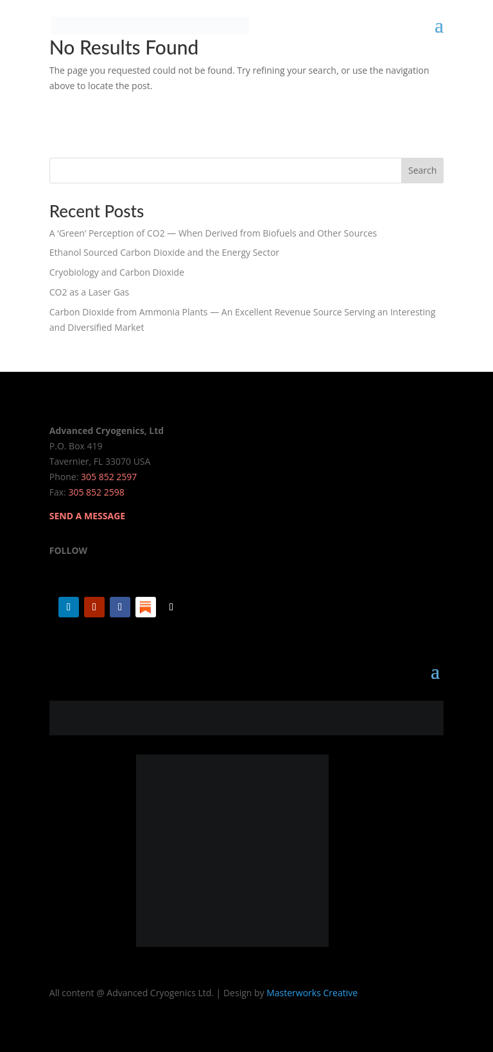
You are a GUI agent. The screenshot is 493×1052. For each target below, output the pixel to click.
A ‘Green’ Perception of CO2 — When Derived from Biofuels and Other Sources (213, 233)
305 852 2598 (96, 492)
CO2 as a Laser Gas (89, 292)
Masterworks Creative (312, 993)
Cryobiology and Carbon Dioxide (116, 272)
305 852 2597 (109, 477)
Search (422, 170)
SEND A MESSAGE (87, 516)
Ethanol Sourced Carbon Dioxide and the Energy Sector (164, 252)
